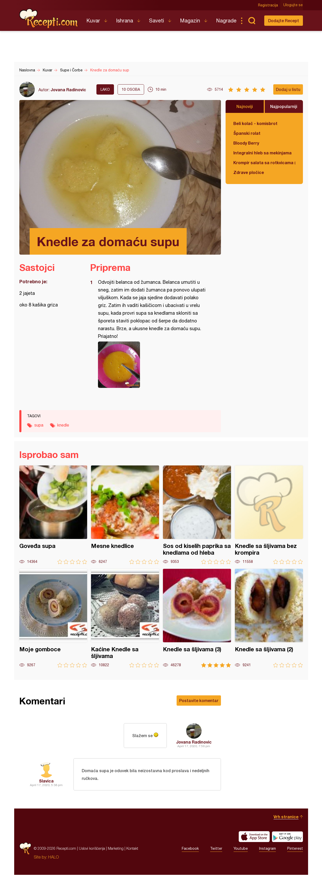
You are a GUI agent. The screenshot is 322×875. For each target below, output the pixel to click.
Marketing (115, 848)
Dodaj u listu (288, 89)
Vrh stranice (286, 816)
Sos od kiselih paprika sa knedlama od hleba (197, 514)
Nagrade (226, 20)
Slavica (46, 780)
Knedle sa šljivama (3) (197, 618)
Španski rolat (246, 133)
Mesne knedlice (125, 514)
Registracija (268, 5)
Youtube (241, 849)
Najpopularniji (283, 106)
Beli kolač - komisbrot (255, 123)
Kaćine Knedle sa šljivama (125, 618)
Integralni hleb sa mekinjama (262, 152)
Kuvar (93, 20)
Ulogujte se (293, 5)
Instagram (267, 849)
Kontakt (132, 848)
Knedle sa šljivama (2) (269, 618)
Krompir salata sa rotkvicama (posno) (264, 162)
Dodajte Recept (283, 20)
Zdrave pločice (248, 172)
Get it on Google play (287, 836)
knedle (63, 425)
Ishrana (124, 20)
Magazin (190, 20)
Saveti (156, 20)
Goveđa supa (53, 514)
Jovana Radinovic (68, 89)
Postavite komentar (198, 700)
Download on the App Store (254, 836)
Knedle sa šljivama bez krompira (269, 514)
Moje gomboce (53, 618)
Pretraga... (251, 20)
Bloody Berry (246, 142)
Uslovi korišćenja (92, 848)
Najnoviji (244, 106)
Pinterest (295, 849)
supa (38, 425)
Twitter (216, 849)
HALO (53, 857)
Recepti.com (49, 19)
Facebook (190, 849)
